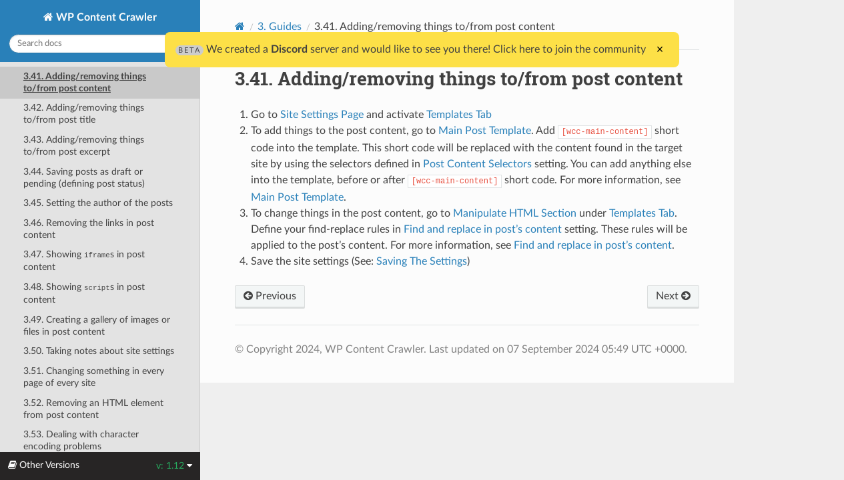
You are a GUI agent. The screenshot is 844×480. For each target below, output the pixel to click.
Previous (270, 296)
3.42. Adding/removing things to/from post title (83, 114)
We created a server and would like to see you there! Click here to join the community (410, 49)
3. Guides (280, 26)
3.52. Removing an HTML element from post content (93, 409)
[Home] (240, 26)
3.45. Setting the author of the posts (98, 203)
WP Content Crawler (105, 17)
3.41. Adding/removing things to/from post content (84, 82)
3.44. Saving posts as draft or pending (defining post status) (84, 178)
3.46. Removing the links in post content (88, 229)
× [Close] (660, 49)
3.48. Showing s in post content (84, 293)
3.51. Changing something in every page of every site (93, 377)
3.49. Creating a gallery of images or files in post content (96, 326)
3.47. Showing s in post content (84, 260)
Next (673, 296)
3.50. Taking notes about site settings (98, 351)
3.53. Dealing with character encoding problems (81, 440)
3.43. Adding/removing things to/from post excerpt (83, 146)
